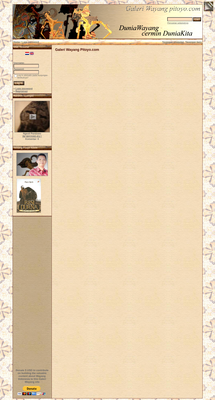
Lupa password (24, 88)
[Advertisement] (32, 292)
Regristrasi (22, 91)
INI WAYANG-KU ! (32, 136)
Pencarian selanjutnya (177, 23)
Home (17, 42)
